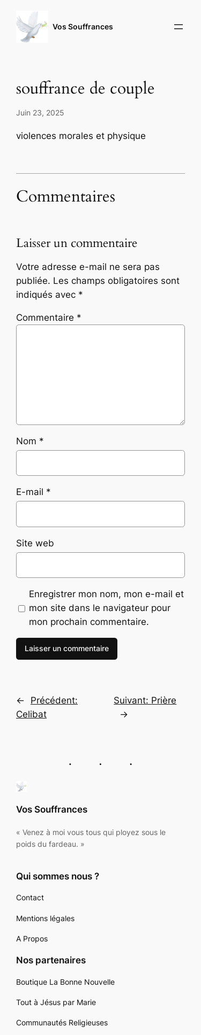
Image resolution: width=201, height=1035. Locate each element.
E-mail (33, 491)
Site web (35, 543)
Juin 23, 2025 (40, 112)
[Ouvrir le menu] (178, 26)
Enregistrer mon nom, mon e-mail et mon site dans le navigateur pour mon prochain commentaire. (106, 608)
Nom (30, 441)
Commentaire (48, 317)
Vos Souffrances (83, 26)
